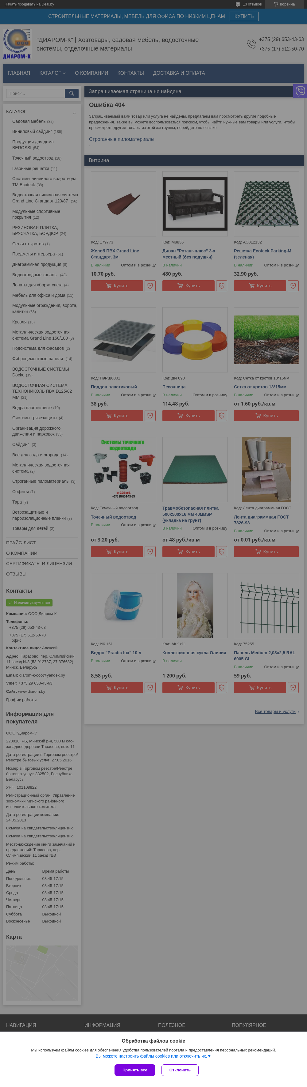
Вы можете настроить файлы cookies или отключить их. (151, 1056)
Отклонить (180, 1070)
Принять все (134, 1070)
